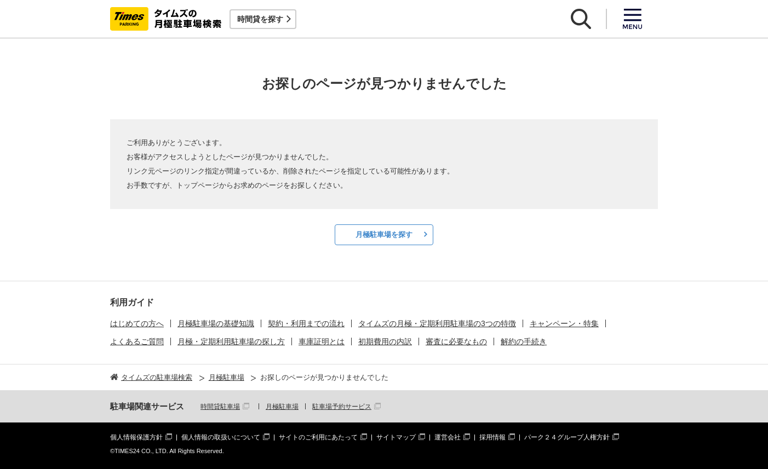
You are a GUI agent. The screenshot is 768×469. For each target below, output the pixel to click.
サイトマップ (396, 437)
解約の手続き (524, 341)
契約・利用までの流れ (306, 323)
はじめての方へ (137, 323)
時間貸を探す (260, 19)
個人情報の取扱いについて (220, 437)
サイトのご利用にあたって (318, 437)
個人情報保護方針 (136, 437)
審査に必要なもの (456, 341)
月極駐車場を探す (384, 234)
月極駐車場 (282, 406)
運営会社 (447, 437)
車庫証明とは (322, 341)
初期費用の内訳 (385, 341)
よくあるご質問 (137, 341)
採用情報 (492, 437)
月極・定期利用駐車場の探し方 (231, 341)
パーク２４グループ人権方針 (567, 437)
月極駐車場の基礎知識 (215, 323)
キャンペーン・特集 (564, 323)
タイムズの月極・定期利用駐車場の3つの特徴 (437, 323)
